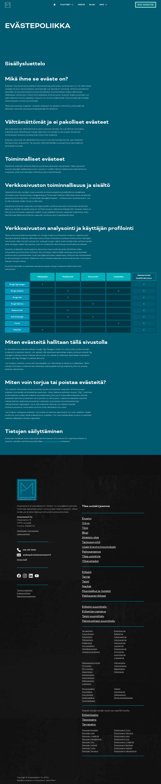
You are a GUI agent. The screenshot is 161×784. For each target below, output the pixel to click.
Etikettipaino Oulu (121, 739)
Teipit (85, 581)
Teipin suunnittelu (93, 616)
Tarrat (86, 577)
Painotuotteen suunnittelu (98, 621)
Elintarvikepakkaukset (123, 698)
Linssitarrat (119, 658)
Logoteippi (86, 684)
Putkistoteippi (88, 675)
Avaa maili (22, 559)
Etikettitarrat (120, 631)
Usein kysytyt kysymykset (99, 547)
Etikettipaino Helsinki (123, 748)
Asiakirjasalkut (88, 698)
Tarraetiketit (87, 631)
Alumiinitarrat (120, 655)
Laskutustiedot (23, 534)
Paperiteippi (87, 672)
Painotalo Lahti (88, 733)
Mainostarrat (119, 643)
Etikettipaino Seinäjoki (123, 745)
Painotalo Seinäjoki (90, 730)
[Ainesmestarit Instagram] (26, 576)
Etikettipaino (90, 715)
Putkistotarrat (120, 649)
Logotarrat (119, 646)
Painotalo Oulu (88, 742)
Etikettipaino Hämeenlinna (125, 751)
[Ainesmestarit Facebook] (20, 576)
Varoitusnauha (120, 666)
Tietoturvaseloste (24, 590)
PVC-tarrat (119, 652)
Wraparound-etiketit (91, 652)
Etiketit (87, 572)
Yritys (86, 523)
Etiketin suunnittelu (94, 606)
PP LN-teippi (87, 669)
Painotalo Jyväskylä (90, 736)
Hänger (117, 689)
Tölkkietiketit (87, 640)
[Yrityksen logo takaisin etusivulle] (27, 500)
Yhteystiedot (90, 561)
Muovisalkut (87, 692)
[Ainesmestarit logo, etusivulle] (7, 7)
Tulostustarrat (120, 637)
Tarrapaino (89, 724)
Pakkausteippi (88, 681)
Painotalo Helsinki (89, 745)
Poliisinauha (119, 672)
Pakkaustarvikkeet (94, 595)
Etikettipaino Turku (122, 730)
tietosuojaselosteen (51, 441)
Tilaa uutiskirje (91, 556)
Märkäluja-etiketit (89, 649)
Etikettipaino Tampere (123, 733)
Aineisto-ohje (90, 537)
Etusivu (86, 518)
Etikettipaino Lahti (122, 736)
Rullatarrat (118, 634)
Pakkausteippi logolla (91, 663)
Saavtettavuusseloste (26, 596)
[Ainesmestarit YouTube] (38, 576)
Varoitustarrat (120, 640)
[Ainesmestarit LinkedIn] (32, 576)
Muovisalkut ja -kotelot (96, 591)
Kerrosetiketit (88, 646)
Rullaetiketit (87, 643)
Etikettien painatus (94, 611)
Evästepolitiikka (23, 593)
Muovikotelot (87, 695)
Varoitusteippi (88, 678)
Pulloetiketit (87, 637)
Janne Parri (50, 780)
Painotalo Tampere (90, 751)
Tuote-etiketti (88, 634)
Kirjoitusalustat (88, 701)
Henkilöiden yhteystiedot (28, 531)
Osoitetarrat (119, 692)
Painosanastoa (91, 551)
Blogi (85, 532)
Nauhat (86, 586)
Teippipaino (89, 719)
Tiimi (85, 528)
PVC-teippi (86, 666)
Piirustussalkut (88, 689)
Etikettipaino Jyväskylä (124, 742)
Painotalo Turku (88, 748)
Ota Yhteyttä (146, 5)
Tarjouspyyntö (91, 542)
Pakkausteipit (120, 695)
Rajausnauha (119, 669)
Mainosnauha (119, 663)
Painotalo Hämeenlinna (91, 739)
